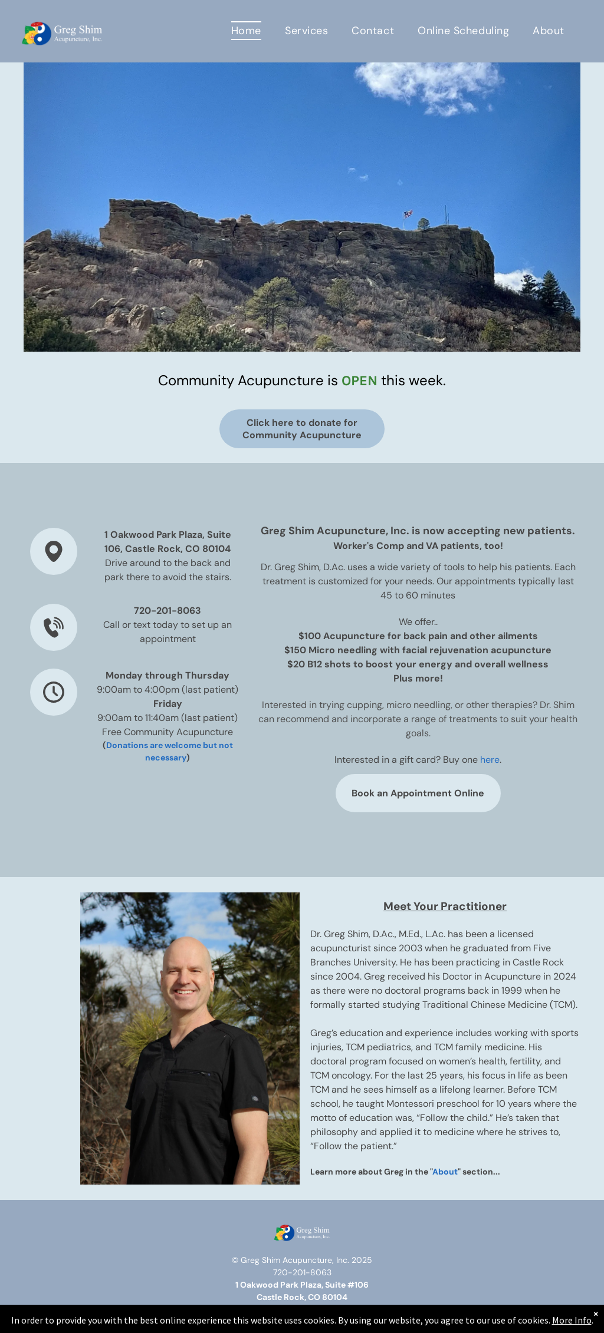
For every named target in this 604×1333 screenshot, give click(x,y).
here (490, 759)
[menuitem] (246, 30)
